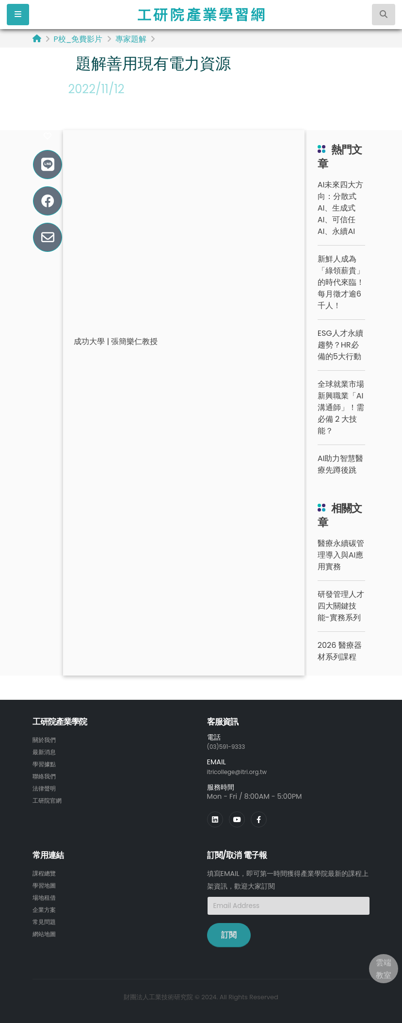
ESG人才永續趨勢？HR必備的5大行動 (340, 345)
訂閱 (229, 934)
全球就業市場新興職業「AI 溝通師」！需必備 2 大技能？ (341, 407)
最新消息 (46, 751)
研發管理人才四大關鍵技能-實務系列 (341, 606)
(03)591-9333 (230, 746)
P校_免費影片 (78, 39)
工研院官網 (49, 798)
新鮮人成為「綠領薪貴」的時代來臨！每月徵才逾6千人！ (341, 282)
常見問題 (46, 919)
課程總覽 (46, 872)
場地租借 (46, 895)
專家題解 (130, 39)
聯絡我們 (46, 774)
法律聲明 (46, 786)
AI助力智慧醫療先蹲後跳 (341, 464)
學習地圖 (46, 884)
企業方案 (46, 907)
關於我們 (46, 739)
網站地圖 (46, 930)
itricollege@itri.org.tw (243, 771)
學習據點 (46, 763)
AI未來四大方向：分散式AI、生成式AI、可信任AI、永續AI (341, 208)
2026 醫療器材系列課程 (340, 651)
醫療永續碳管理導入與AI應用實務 (341, 555)
